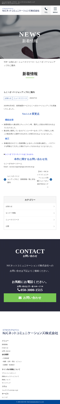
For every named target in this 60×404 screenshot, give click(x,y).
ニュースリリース (12, 220)
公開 (7, 226)
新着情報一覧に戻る (27, 179)
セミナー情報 (11, 213)
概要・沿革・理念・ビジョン (12, 361)
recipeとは (5, 348)
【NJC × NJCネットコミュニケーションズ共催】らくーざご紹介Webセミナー (42, 179)
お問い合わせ (30, 297)
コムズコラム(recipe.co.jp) (10, 390)
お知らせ (9, 206)
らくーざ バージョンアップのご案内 (13, 179)
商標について (6, 380)
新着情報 (5, 344)
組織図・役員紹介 (9, 365)
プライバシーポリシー (9, 373)
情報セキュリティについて (10, 376)
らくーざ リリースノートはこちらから (19, 154)
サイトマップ (6, 383)
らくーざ (5, 397)
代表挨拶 (6, 358)
